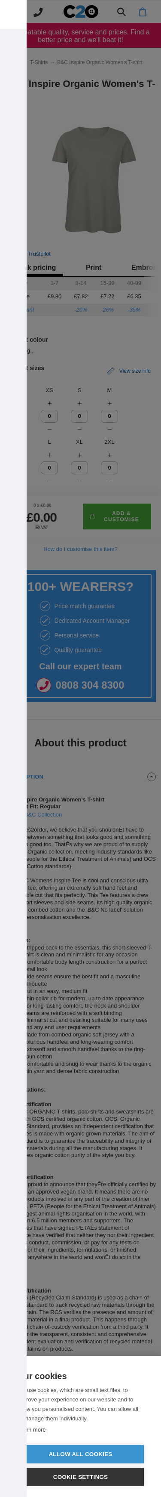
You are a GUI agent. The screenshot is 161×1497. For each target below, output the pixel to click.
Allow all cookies (80, 1454)
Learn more (31, 1429)
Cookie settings (80, 1477)
